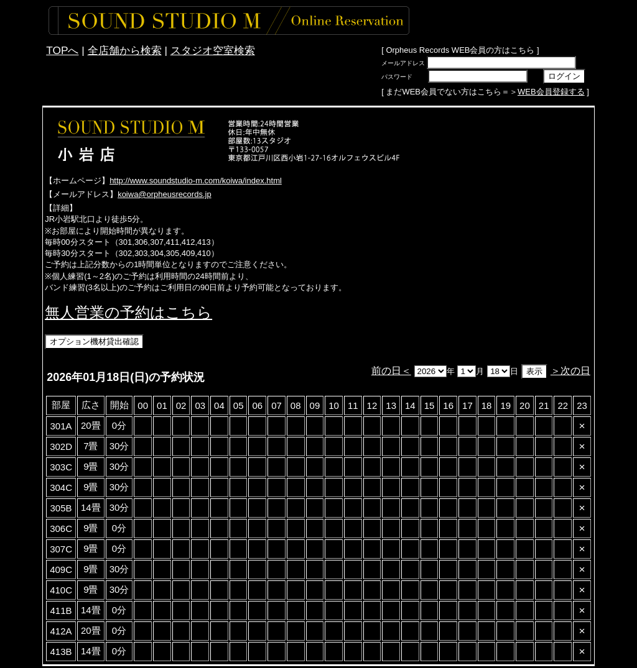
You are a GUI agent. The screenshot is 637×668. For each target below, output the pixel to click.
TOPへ (62, 50)
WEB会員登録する (551, 91)
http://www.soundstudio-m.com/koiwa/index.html (195, 180)
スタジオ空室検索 (212, 50)
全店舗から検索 (125, 50)
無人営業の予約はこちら (128, 312)
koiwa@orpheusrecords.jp (165, 194)
